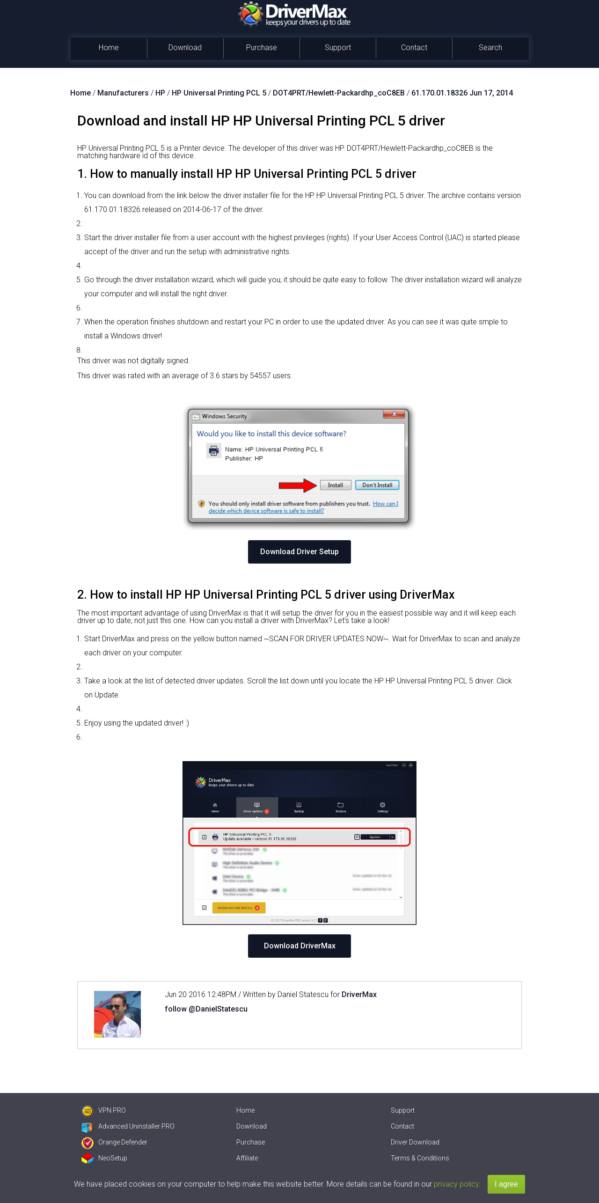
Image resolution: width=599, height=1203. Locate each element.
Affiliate (247, 1158)
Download (185, 47)
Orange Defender (114, 1142)
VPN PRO (103, 1110)
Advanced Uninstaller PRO (128, 1126)
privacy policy (456, 1184)
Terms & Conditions (420, 1158)
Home (109, 47)
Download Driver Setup (299, 551)
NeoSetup (104, 1158)
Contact (414, 47)
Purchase (261, 47)
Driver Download (415, 1142)
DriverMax (359, 994)
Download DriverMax (300, 945)
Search (490, 47)
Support (338, 47)
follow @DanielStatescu (206, 1009)
